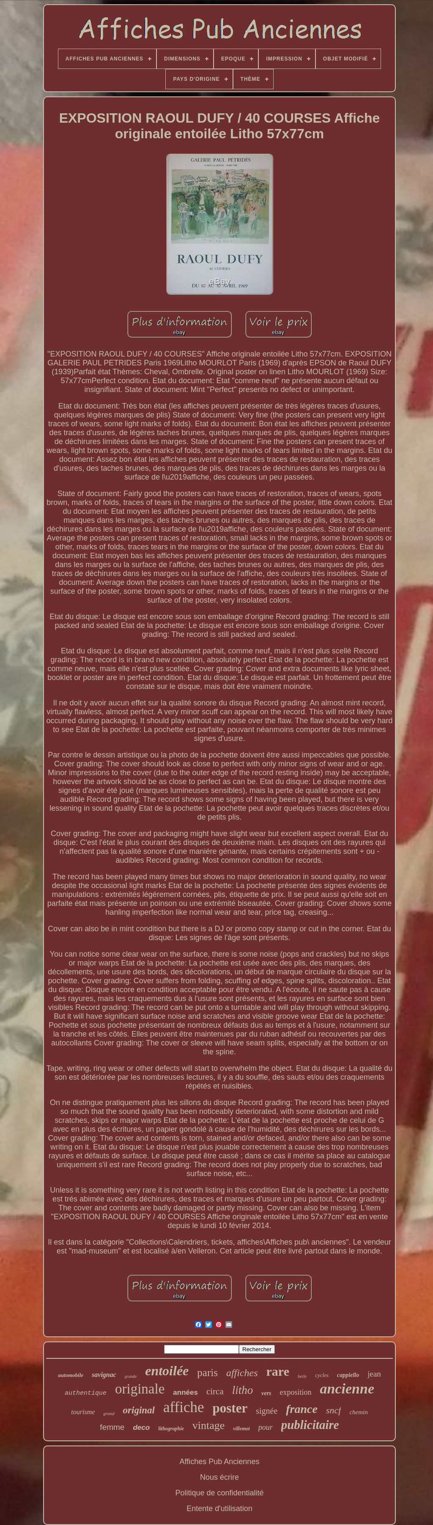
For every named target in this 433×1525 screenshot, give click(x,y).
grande (131, 1376)
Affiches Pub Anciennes (220, 1461)
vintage (208, 1425)
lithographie (171, 1429)
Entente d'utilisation (219, 1508)
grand (108, 1413)
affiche (183, 1407)
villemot (241, 1429)
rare (277, 1371)
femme (112, 1427)
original (139, 1410)
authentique (86, 1393)
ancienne (347, 1388)
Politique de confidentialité (219, 1493)
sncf (333, 1410)
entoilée (167, 1370)
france (302, 1408)
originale (139, 1388)
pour (265, 1427)
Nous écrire (219, 1477)
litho (242, 1390)
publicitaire (310, 1425)
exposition (296, 1392)
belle (302, 1376)
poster (230, 1408)
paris (207, 1372)
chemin (358, 1412)
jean (374, 1373)
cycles (322, 1375)
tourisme (83, 1411)
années (185, 1392)
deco (141, 1428)
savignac (104, 1374)
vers (266, 1393)
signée (266, 1410)
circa (215, 1391)
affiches (242, 1372)
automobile (70, 1375)
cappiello (348, 1375)
